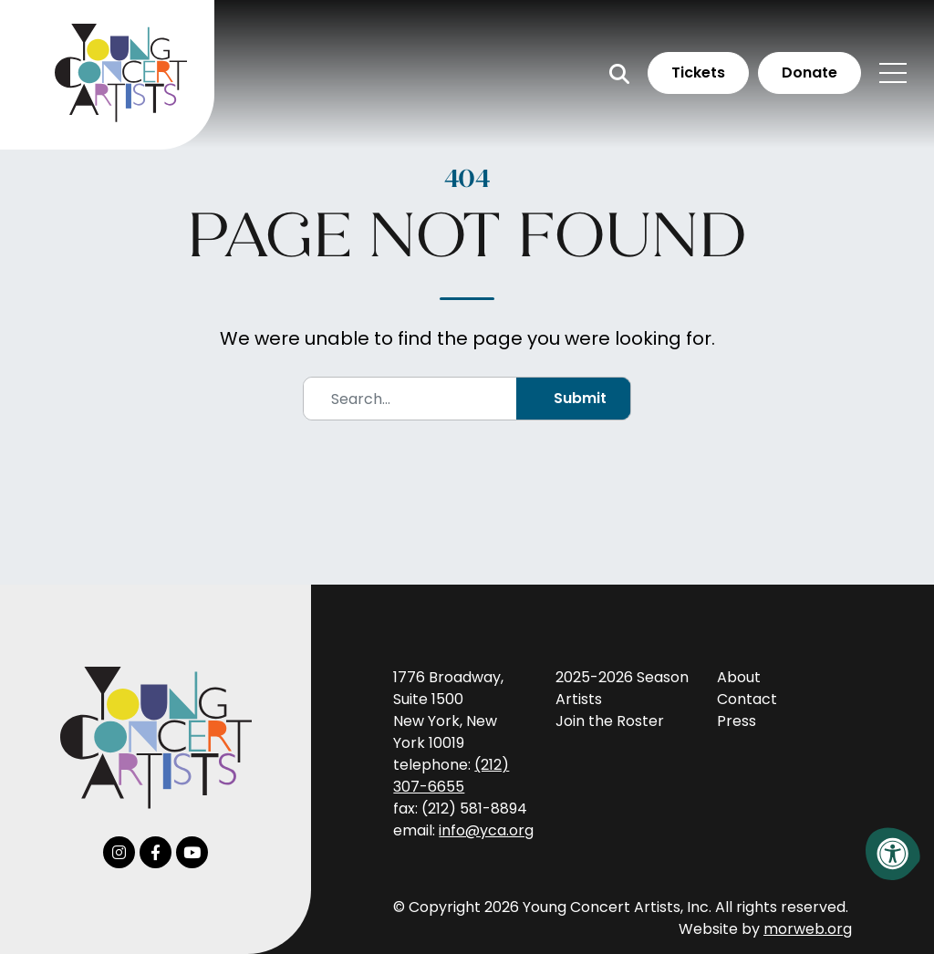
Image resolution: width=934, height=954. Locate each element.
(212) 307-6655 (451, 775)
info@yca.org (486, 830)
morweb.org (807, 928)
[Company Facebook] (155, 852)
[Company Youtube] (192, 852)
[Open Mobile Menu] (893, 73)
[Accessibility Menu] (893, 853)
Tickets (698, 72)
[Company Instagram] (119, 852)
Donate (809, 72)
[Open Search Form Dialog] (619, 73)
